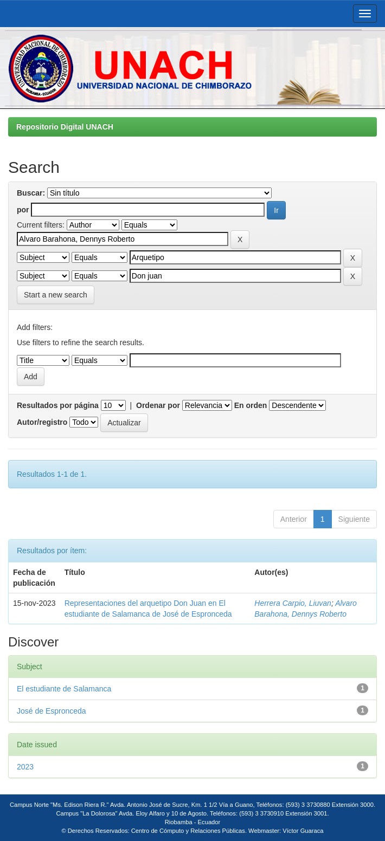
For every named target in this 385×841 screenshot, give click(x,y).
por (23, 209)
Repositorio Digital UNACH (64, 126)
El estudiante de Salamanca (64, 688)
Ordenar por (158, 405)
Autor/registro (42, 422)
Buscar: (31, 193)
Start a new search (55, 294)
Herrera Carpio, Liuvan (292, 603)
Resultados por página (58, 405)
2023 (25, 766)
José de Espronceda (51, 711)
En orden (250, 405)
